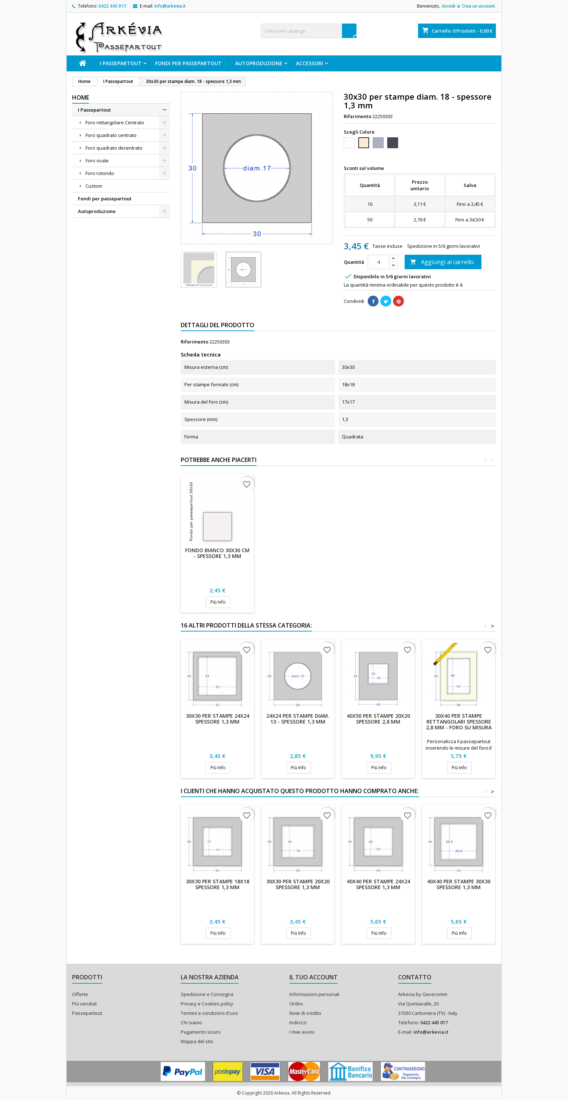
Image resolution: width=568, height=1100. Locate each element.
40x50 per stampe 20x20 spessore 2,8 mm (378, 718)
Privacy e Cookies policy (207, 1003)
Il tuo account (313, 977)
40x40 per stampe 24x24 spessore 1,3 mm (378, 884)
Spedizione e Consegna (207, 994)
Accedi (448, 6)
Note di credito (305, 1013)
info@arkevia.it (170, 6)
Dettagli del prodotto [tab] (217, 325)
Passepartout (87, 1013)
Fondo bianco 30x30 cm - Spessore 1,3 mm (217, 553)
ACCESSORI (309, 63)
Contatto (414, 977)
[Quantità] (378, 262)
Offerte (80, 994)
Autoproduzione (259, 63)
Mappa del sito (197, 1041)
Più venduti (84, 1003)
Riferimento (357, 116)
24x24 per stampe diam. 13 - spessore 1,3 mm (297, 718)
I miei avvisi (301, 1032)
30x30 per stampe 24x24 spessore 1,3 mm (217, 718)
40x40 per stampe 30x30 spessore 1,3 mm (458, 884)
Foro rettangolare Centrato (114, 122)
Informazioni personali (314, 994)
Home (80, 97)
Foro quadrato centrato (111, 135)
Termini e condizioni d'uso (209, 1013)
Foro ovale (97, 160)
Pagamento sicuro (201, 1032)
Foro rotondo (99, 173)
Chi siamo (191, 1022)
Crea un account (478, 6)
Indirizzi (297, 1022)
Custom (93, 186)
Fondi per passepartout (188, 63)
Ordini (296, 1003)
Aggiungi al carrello (442, 262)
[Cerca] (308, 31)
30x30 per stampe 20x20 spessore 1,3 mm (298, 884)
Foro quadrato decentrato (113, 148)
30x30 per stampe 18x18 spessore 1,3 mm (217, 884)
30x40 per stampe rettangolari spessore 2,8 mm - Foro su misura (459, 721)
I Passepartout (121, 63)
